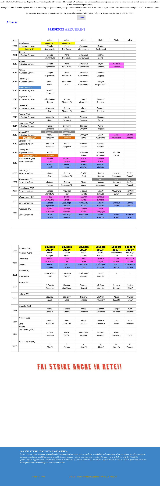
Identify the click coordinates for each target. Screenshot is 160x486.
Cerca (157, 16)
